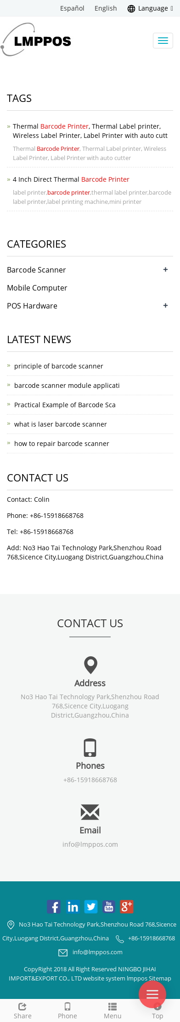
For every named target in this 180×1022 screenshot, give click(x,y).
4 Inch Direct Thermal (71, 179)
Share (22, 1009)
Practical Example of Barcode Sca (65, 404)
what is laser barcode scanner (60, 424)
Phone (67, 1009)
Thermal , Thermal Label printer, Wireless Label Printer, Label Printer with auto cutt (90, 131)
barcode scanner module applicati (67, 385)
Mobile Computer (37, 288)
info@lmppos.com (90, 844)
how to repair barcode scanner (61, 443)
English (106, 8)
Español (72, 8)
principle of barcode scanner (58, 366)
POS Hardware (32, 306)
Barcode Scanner (36, 270)
